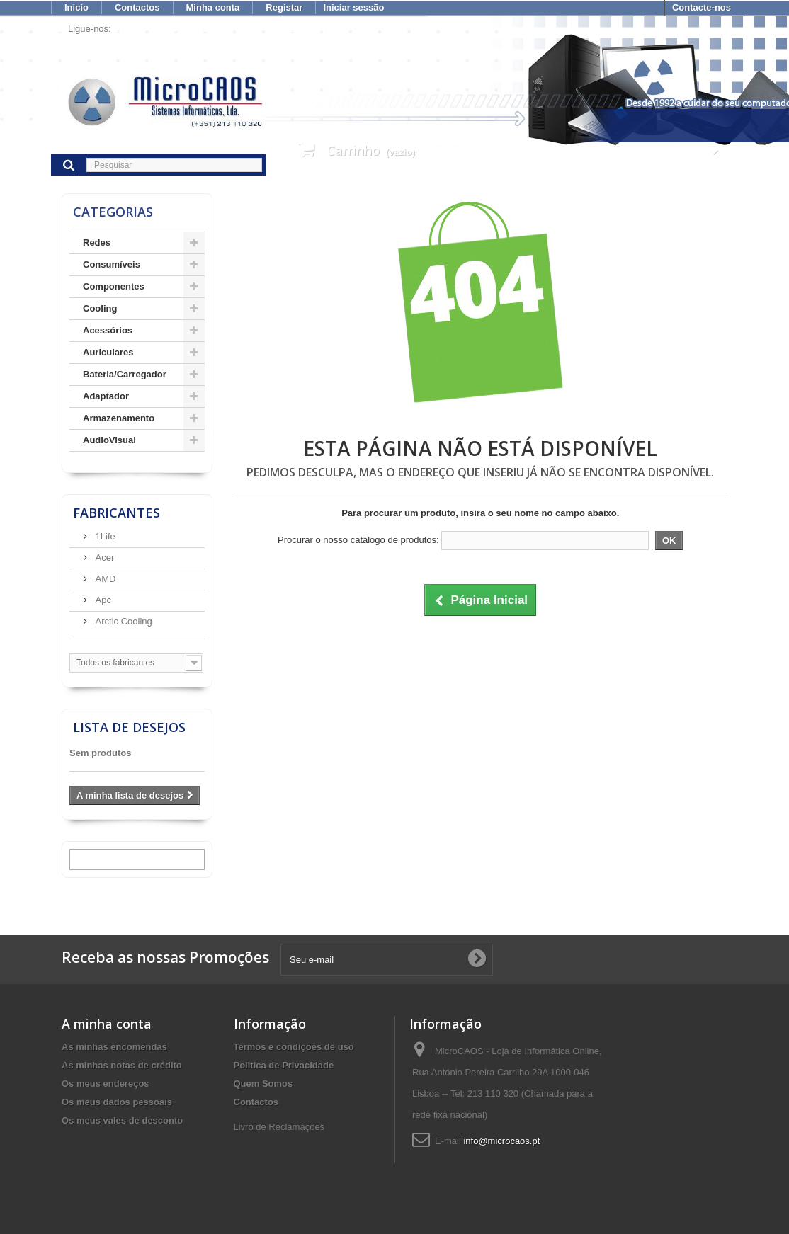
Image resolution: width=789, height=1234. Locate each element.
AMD (104, 578)
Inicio (76, 7)
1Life (104, 536)
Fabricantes (116, 512)
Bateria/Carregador (124, 374)
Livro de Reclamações (279, 1126)
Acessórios (107, 330)
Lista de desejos (129, 727)
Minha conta (213, 7)
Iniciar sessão (353, 7)
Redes (96, 242)
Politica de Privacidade (284, 1065)
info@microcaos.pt (501, 1141)
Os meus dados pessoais (117, 1102)
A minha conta (107, 1023)
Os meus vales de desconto (122, 1120)
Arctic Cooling (122, 621)
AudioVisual (109, 440)
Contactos (137, 7)
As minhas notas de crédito (122, 1065)
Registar (284, 7)
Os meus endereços (105, 1083)
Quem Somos (263, 1083)
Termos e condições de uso (294, 1046)
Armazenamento (118, 418)
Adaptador (106, 396)
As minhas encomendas (114, 1046)
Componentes (113, 286)
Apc (102, 600)
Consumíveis (111, 264)
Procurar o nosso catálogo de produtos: (358, 540)
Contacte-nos (701, 7)
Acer (103, 557)
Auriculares (108, 352)
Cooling (100, 308)
